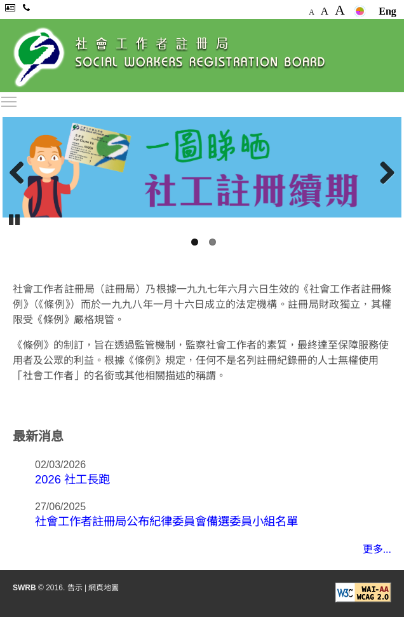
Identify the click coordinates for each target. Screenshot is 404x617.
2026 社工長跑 (72, 479)
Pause (15, 218)
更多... (377, 549)
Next (382, 173)
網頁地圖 (103, 587)
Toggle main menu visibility (9, 99)
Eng (387, 11)
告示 (75, 587)
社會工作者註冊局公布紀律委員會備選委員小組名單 (166, 521)
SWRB (24, 587)
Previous (21, 173)
